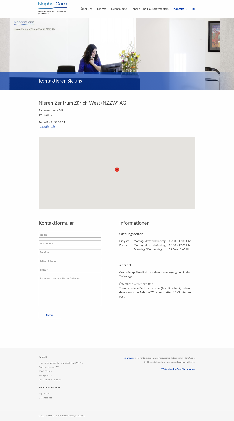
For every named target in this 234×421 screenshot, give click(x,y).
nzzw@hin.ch (47, 126)
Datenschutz (45, 397)
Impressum (44, 393)
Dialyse (101, 8)
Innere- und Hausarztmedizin (150, 8)
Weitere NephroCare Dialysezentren (178, 369)
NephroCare (128, 358)
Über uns (86, 8)
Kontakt (178, 8)
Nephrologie (119, 8)
